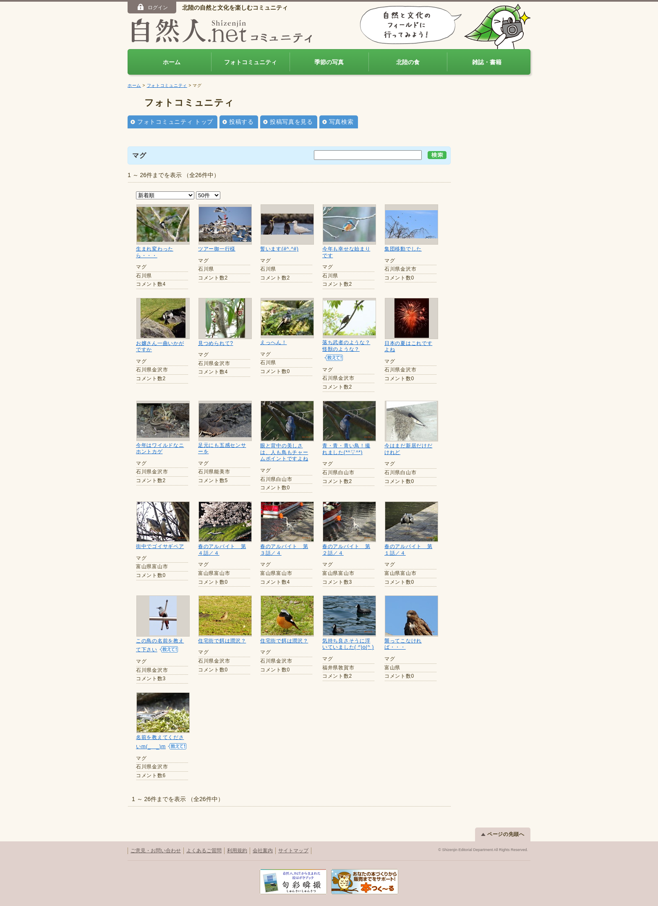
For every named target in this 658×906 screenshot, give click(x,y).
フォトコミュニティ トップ (175, 121)
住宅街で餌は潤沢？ (222, 641)
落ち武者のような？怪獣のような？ (346, 345)
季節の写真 (329, 62)
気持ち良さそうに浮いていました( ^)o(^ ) (348, 644)
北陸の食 (408, 62)
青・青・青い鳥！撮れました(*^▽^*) (346, 449)
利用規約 (237, 850)
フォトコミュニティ (250, 62)
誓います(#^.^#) (279, 249)
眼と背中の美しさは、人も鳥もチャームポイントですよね (284, 452)
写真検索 (341, 121)
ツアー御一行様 (216, 249)
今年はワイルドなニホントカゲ (160, 448)
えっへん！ (273, 342)
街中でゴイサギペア (160, 546)
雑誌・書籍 (486, 62)
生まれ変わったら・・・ (154, 252)
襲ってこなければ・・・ (403, 644)
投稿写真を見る (291, 121)
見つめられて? (215, 343)
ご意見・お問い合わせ (156, 850)
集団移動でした (403, 249)
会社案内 (263, 850)
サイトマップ (293, 850)
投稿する (241, 121)
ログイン (152, 7)
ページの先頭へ (503, 834)
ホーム (171, 62)
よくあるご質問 (204, 850)
